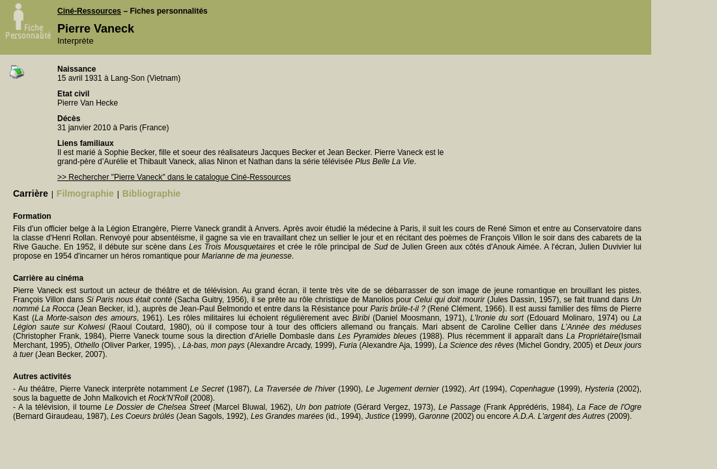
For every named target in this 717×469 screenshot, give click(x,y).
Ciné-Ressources (89, 11)
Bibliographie (151, 193)
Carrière (30, 193)
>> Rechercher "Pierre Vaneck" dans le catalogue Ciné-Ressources (173, 177)
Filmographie (85, 193)
